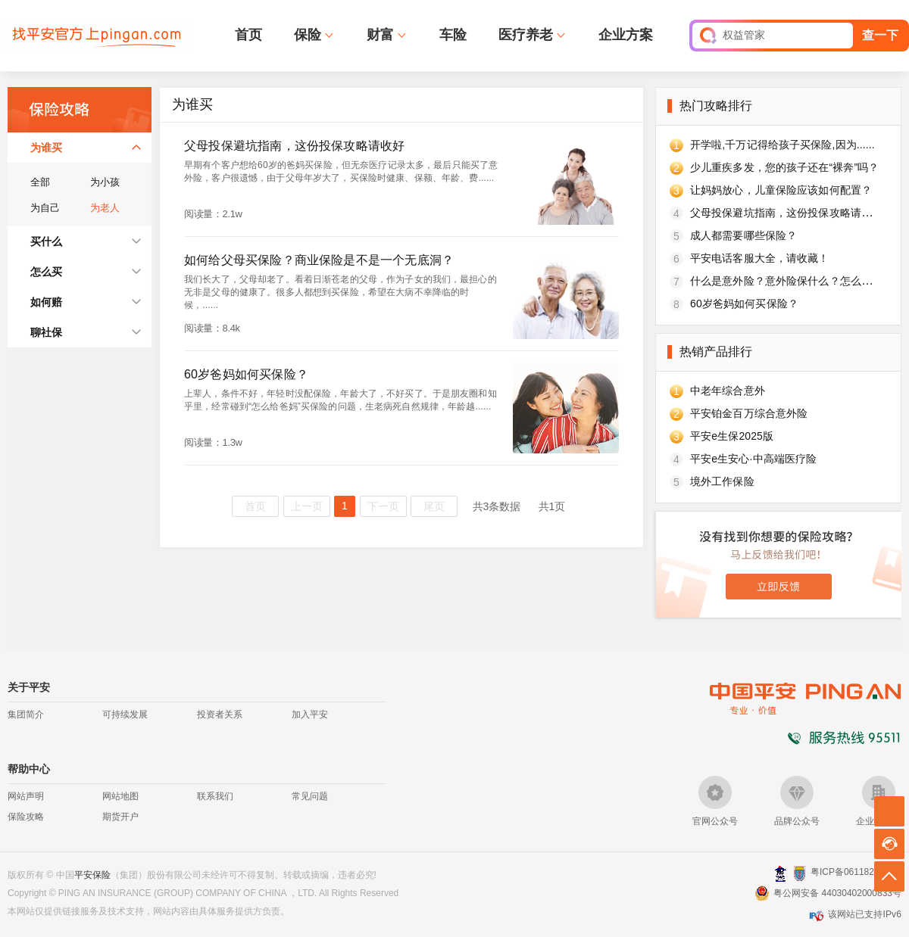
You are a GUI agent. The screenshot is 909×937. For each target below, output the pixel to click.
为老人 (105, 207)
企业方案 (625, 34)
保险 (307, 34)
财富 (380, 34)
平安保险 (92, 875)
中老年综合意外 (727, 390)
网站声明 (26, 796)
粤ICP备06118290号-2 (856, 872)
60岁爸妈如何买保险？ (744, 303)
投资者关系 (219, 714)
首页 (248, 34)
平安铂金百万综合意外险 (748, 413)
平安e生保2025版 (731, 436)
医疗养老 (525, 34)
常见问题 (310, 796)
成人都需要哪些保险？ (743, 235)
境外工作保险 (722, 481)
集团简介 (26, 714)
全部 (40, 182)
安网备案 (799, 873)
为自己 (45, 207)
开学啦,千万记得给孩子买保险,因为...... (782, 145)
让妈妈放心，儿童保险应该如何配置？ (781, 190)
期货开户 (120, 816)
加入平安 (310, 714)
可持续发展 (125, 714)
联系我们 (215, 796)
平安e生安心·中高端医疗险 (753, 459)
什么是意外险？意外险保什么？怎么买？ (786, 281)
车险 (453, 34)
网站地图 (120, 796)
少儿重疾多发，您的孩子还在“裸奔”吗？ (784, 167)
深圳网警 (780, 873)
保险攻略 (26, 816)
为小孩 (105, 182)
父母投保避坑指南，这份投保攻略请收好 (786, 213)
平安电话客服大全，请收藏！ (759, 258)
